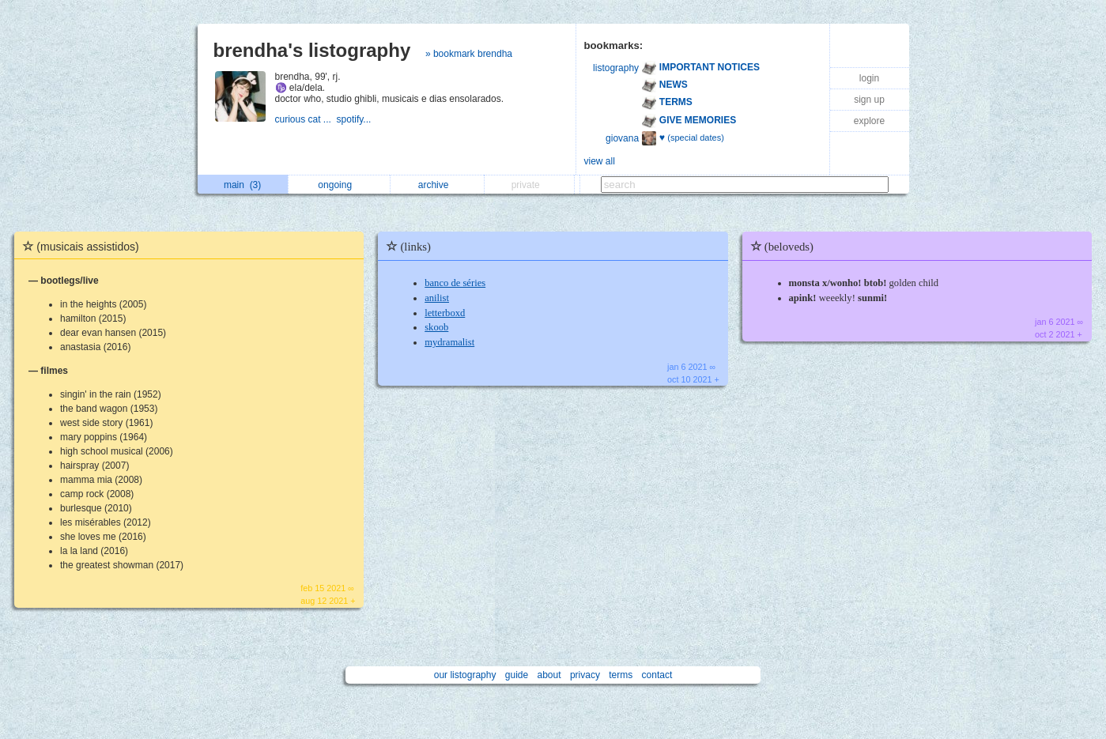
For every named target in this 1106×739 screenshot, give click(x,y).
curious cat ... (306, 119)
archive (437, 184)
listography (616, 68)
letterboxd (445, 313)
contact (657, 675)
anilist (437, 298)
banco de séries (455, 282)
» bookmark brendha (468, 53)
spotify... (355, 119)
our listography (465, 675)
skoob (436, 327)
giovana (622, 138)
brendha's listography (312, 50)
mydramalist (449, 342)
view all (599, 161)
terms (620, 675)
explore (869, 120)
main (242, 184)
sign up (869, 99)
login (869, 78)
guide (516, 675)
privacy (585, 675)
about (549, 675)
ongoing (339, 184)
